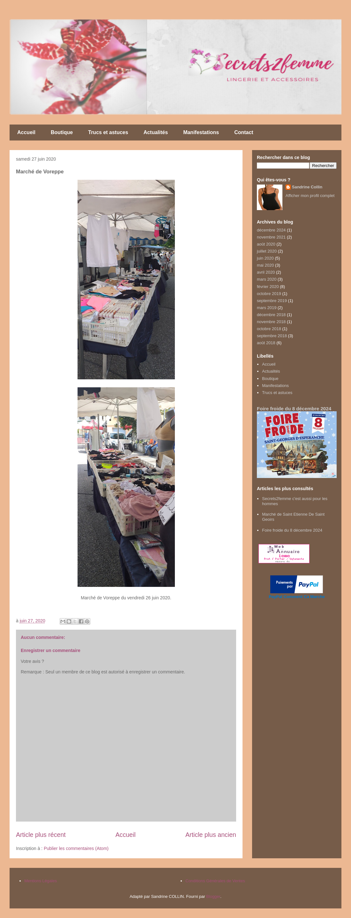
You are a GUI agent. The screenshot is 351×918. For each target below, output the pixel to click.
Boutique (62, 132)
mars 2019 (266, 307)
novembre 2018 (271, 321)
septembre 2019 (272, 300)
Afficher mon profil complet (310, 195)
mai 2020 (265, 265)
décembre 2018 (271, 314)
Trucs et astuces (108, 132)
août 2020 (266, 244)
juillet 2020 (267, 251)
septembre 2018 (272, 335)
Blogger (213, 896)
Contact (243, 132)
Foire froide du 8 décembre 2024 (294, 408)
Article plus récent (41, 834)
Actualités (156, 132)
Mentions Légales (40, 880)
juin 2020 (265, 258)
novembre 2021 (271, 237)
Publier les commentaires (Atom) (76, 848)
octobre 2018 (269, 328)
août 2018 (266, 342)
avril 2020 (266, 272)
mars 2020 (266, 279)
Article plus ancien (210, 834)
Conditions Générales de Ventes (215, 880)
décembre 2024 (271, 230)
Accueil (26, 132)
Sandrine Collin (307, 187)
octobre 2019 (269, 293)
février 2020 (268, 286)
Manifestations (201, 132)
